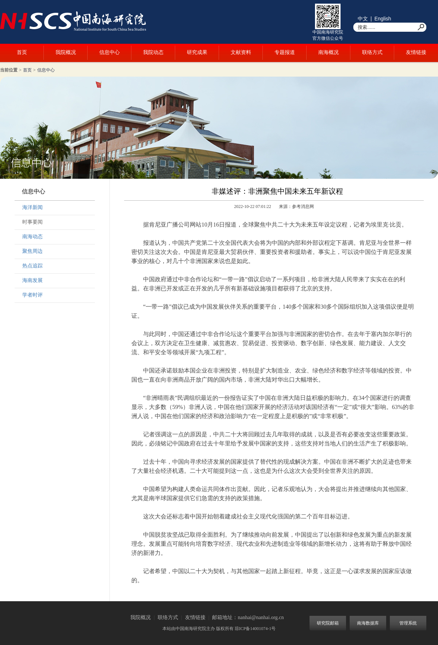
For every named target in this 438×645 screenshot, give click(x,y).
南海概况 (328, 52)
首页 (22, 52)
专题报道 (284, 52)
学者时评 (32, 295)
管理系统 (408, 623)
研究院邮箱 (328, 623)
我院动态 (153, 52)
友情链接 (416, 52)
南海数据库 (368, 623)
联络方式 (372, 52)
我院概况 (65, 52)
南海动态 (32, 236)
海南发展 (32, 280)
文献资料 (241, 52)
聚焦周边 (32, 251)
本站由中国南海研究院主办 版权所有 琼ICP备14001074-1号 (219, 628)
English (382, 19)
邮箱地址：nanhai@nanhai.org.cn (248, 617)
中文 (363, 19)
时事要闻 (32, 222)
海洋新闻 (32, 207)
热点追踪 (32, 266)
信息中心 (109, 52)
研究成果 (197, 52)
